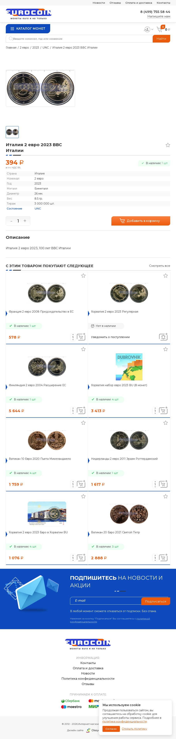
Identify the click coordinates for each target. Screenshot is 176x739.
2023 (35, 47)
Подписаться (155, 600)
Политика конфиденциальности (88, 678)
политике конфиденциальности (124, 721)
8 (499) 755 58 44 (154, 12)
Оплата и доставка (136, 3)
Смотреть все (159, 266)
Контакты (162, 3)
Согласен (111, 728)
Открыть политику (134, 729)
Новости (93, 3)
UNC (45, 47)
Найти (161, 38)
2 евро (24, 47)
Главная (11, 47)
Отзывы (110, 3)
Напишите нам (158, 16)
